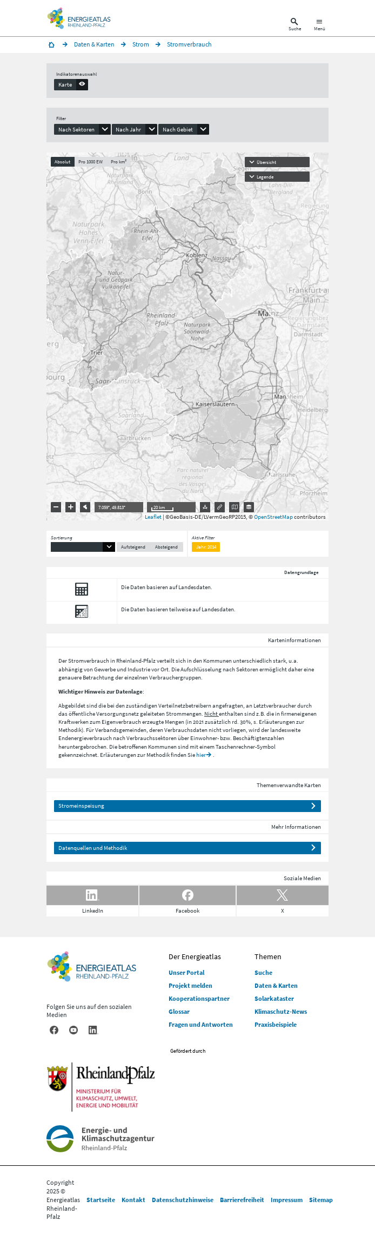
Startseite (100, 1200)
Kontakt (133, 1200)
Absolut (62, 161)
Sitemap (321, 1200)
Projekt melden (190, 985)
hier (201, 754)
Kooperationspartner (199, 998)
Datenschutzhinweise (182, 1200)
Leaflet (153, 516)
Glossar (179, 1011)
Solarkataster (274, 998)
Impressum (287, 1200)
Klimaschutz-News (281, 1011)
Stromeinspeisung (81, 805)
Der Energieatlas (195, 956)
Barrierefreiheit (242, 1200)
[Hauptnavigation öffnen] (320, 25)
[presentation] (71, 84)
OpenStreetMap (273, 516)
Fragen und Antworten (201, 1024)
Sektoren (247, 669)
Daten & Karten (276, 985)
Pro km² (118, 161)
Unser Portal (186, 972)
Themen (268, 956)
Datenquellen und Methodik (92, 848)
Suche (263, 972)
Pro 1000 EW (90, 161)
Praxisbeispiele (276, 1024)
